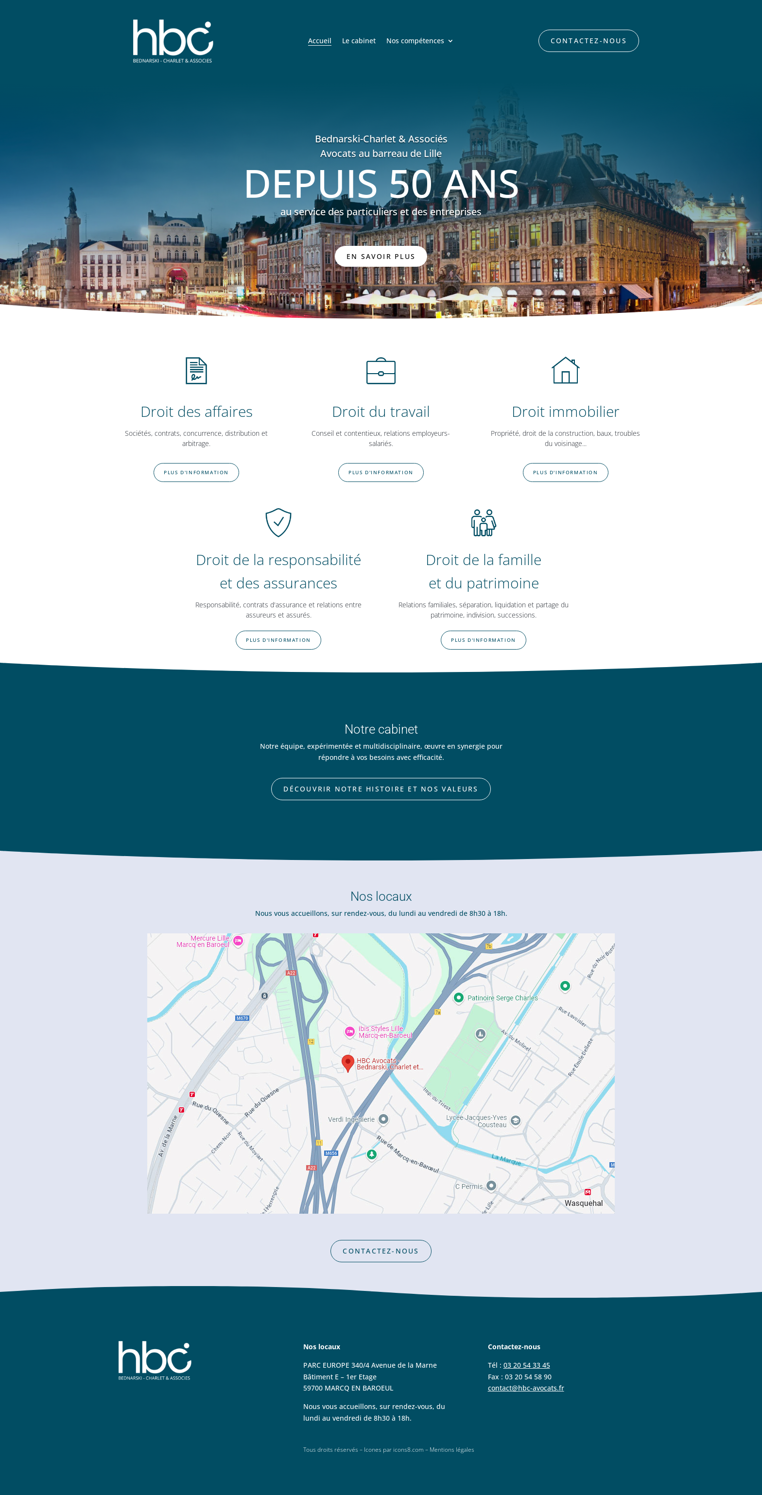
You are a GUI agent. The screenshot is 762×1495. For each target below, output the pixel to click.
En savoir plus (381, 256)
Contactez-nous (589, 40)
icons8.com (408, 1449)
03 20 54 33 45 (526, 1365)
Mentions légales (452, 1449)
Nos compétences (415, 41)
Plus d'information (196, 472)
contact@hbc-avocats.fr (526, 1387)
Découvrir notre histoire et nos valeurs (380, 788)
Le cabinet (359, 41)
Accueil (319, 41)
